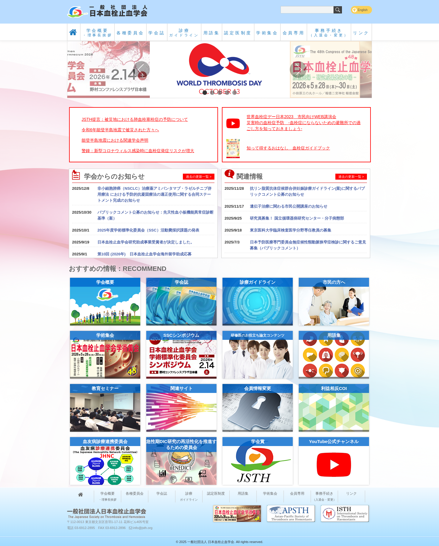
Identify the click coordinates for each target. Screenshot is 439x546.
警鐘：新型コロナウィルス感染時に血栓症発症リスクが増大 (138, 150)
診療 (184, 32)
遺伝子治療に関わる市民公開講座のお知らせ (288, 206)
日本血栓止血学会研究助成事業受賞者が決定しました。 (145, 242)
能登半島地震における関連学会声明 (115, 140)
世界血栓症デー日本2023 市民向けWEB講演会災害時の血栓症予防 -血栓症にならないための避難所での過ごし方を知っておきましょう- (304, 122)
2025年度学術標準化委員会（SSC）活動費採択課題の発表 (148, 230)
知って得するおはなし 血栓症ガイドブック (288, 148)
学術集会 (267, 32)
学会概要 (97, 32)
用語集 (211, 32)
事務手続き (329, 32)
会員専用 (294, 32)
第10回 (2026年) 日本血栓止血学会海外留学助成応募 (144, 254)
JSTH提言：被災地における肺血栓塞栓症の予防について (135, 119)
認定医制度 (238, 32)
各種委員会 (130, 32)
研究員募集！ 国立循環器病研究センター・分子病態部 (297, 218)
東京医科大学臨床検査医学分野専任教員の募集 (290, 230)
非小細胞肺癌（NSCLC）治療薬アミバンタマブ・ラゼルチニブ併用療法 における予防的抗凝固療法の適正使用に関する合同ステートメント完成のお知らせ (154, 194)
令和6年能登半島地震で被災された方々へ (120, 129)
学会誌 (156, 32)
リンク (361, 32)
